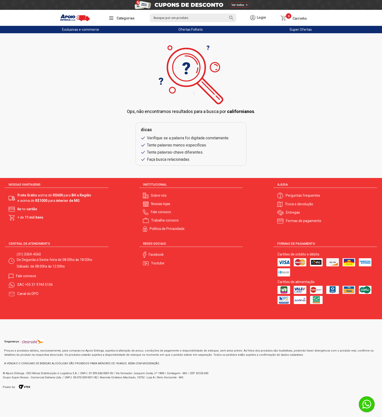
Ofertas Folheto (190, 30)
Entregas (293, 212)
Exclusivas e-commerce (80, 30)
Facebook (156, 255)
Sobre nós (159, 195)
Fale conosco (161, 212)
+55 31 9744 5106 (39, 285)
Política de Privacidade (167, 229)
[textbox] (193, 18)
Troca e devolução (299, 204)
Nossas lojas (160, 204)
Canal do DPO (27, 294)
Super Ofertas (301, 30)
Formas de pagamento (303, 221)
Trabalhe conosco (165, 220)
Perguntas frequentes (303, 195)
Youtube (157, 263)
